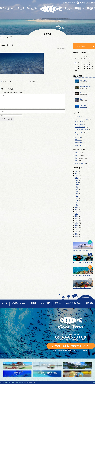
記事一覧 (32, 81)
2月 (77, 202)
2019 (76, 214)
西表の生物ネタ (79, 145)
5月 (77, 196)
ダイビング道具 (79, 124)
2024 (76, 175)
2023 (76, 178)
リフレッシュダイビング (82, 129)
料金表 (21, 9)
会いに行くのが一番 (80, 163)
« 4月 (76, 70)
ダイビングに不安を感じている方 (83, 283)
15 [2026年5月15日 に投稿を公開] (87, 64)
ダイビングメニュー (7, 9)
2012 (76, 229)
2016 (76, 220)
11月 (77, 182)
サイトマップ (92, 382)
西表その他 (78, 137)
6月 (77, 193)
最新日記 (91, 9)
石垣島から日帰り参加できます (83, 245)
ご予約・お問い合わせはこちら (71, 345)
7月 (77, 191)
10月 (77, 184)
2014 (76, 225)
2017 (76, 218)
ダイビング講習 (79, 121)
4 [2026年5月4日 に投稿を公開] (75, 62)
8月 (77, 189)
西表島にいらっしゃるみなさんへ (83, 270)
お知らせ (77, 116)
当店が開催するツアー (84, 46)
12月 (77, 180)
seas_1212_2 (7, 81)
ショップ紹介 (32, 9)
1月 (77, 205)
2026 (76, 171)
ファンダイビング (80, 127)
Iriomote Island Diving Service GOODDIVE (14, 382)
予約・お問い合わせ (69, 2)
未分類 (77, 134)
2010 (76, 234)
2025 (76, 173)
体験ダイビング (79, 132)
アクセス (68, 9)
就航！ (77, 153)
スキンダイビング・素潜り (82, 119)
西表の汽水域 (78, 142)
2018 (76, 216)
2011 (76, 232)
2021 (76, 209)
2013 (76, 227)
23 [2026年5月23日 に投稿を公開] (90, 66)
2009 (76, 236)
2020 (76, 211)
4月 (77, 198)
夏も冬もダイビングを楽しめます (83, 257)
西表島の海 (79, 9)
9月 (77, 187)
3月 (77, 200)
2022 (76, 207)
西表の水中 (78, 140)
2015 (76, 223)
